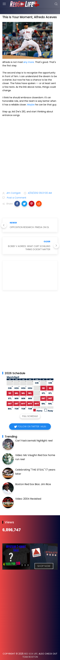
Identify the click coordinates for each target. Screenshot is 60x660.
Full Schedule (30, 408)
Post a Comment (16, 189)
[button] (17, 196)
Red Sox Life (31, 645)
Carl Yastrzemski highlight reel (34, 433)
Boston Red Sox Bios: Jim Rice (33, 476)
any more (28, 54)
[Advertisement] (30, 146)
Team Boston (30, 649)
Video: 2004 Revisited (28, 491)
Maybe (31, 96)
